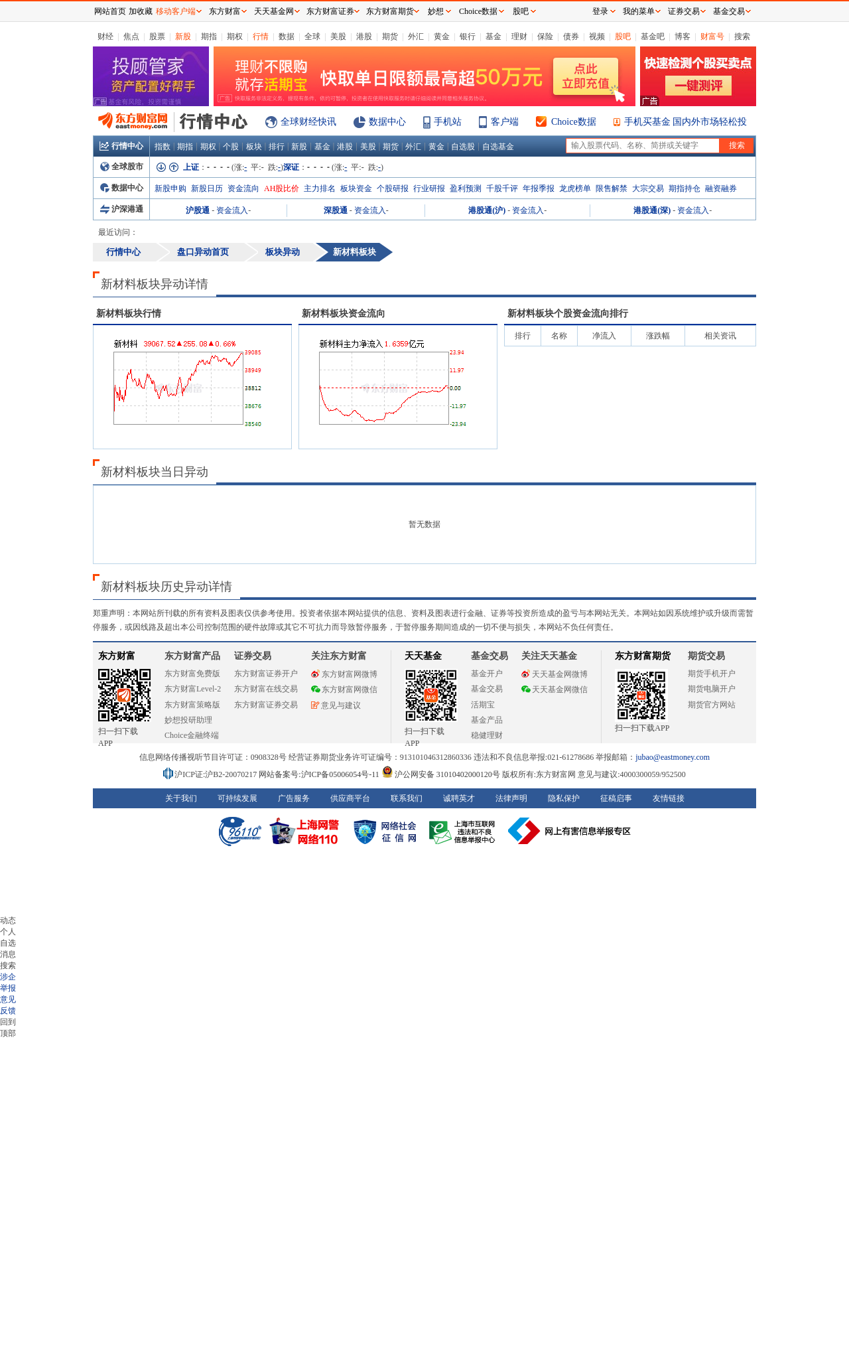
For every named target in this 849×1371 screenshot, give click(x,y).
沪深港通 (121, 209)
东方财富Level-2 (192, 688)
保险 (545, 36)
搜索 (742, 36)
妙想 (436, 11)
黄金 (442, 36)
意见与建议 (336, 705)
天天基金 (423, 656)
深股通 (336, 210)
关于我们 (181, 798)
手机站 (448, 122)
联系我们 (407, 798)
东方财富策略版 (192, 704)
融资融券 (721, 188)
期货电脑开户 (712, 688)
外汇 (416, 36)
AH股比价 (281, 188)
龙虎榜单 (575, 188)
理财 (519, 36)
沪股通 (198, 210)
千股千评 (502, 188)
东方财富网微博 (344, 674)
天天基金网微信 (554, 689)
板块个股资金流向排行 (567, 314)
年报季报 (539, 188)
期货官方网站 (712, 704)
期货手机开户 (712, 673)
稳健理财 (487, 735)
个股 (231, 146)
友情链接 (669, 798)
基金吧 (653, 36)
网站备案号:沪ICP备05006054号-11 (320, 774)
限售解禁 (611, 188)
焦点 (131, 36)
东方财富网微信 (344, 689)
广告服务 (294, 798)
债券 (571, 36)
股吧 (623, 36)
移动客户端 (176, 11)
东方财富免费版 (192, 673)
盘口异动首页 (203, 252)
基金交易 (487, 688)
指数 (162, 146)
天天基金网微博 (554, 674)
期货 (390, 36)
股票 (157, 36)
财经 (105, 36)
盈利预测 (466, 188)
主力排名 (320, 188)
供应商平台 (350, 798)
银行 (468, 36)
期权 (235, 36)
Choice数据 (573, 122)
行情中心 (121, 146)
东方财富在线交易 (266, 688)
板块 (254, 146)
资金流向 (243, 188)
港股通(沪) (486, 210)
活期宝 (483, 704)
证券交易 (684, 11)
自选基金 (498, 146)
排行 (277, 146)
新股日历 (207, 188)
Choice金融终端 (191, 735)
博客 (682, 36)
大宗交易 (648, 188)
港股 (364, 36)
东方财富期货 (643, 656)
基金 (493, 36)
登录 (600, 11)
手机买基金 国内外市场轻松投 (686, 122)
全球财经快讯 (308, 122)
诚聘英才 (459, 798)
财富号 (712, 36)
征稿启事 (616, 798)
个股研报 (393, 188)
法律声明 (511, 798)
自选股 (463, 146)
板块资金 (356, 188)
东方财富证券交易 (266, 704)
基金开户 (487, 673)
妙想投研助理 (188, 720)
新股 (183, 36)
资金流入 (232, 210)
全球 (312, 36)
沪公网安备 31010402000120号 (440, 774)
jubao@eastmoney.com (672, 757)
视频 (597, 36)
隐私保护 (564, 798)
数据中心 (387, 122)
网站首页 (110, 11)
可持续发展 (237, 798)
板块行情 (128, 314)
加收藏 (141, 11)
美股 (338, 36)
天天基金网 (274, 11)
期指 (209, 36)
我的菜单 (639, 11)
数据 (286, 36)
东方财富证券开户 (266, 673)
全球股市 (121, 166)
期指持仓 (684, 188)
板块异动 (282, 252)
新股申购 (170, 188)
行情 (261, 36)
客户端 (505, 122)
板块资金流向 (343, 314)
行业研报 (429, 188)
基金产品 (487, 720)
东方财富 (116, 656)
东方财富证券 (330, 11)
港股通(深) (652, 210)
